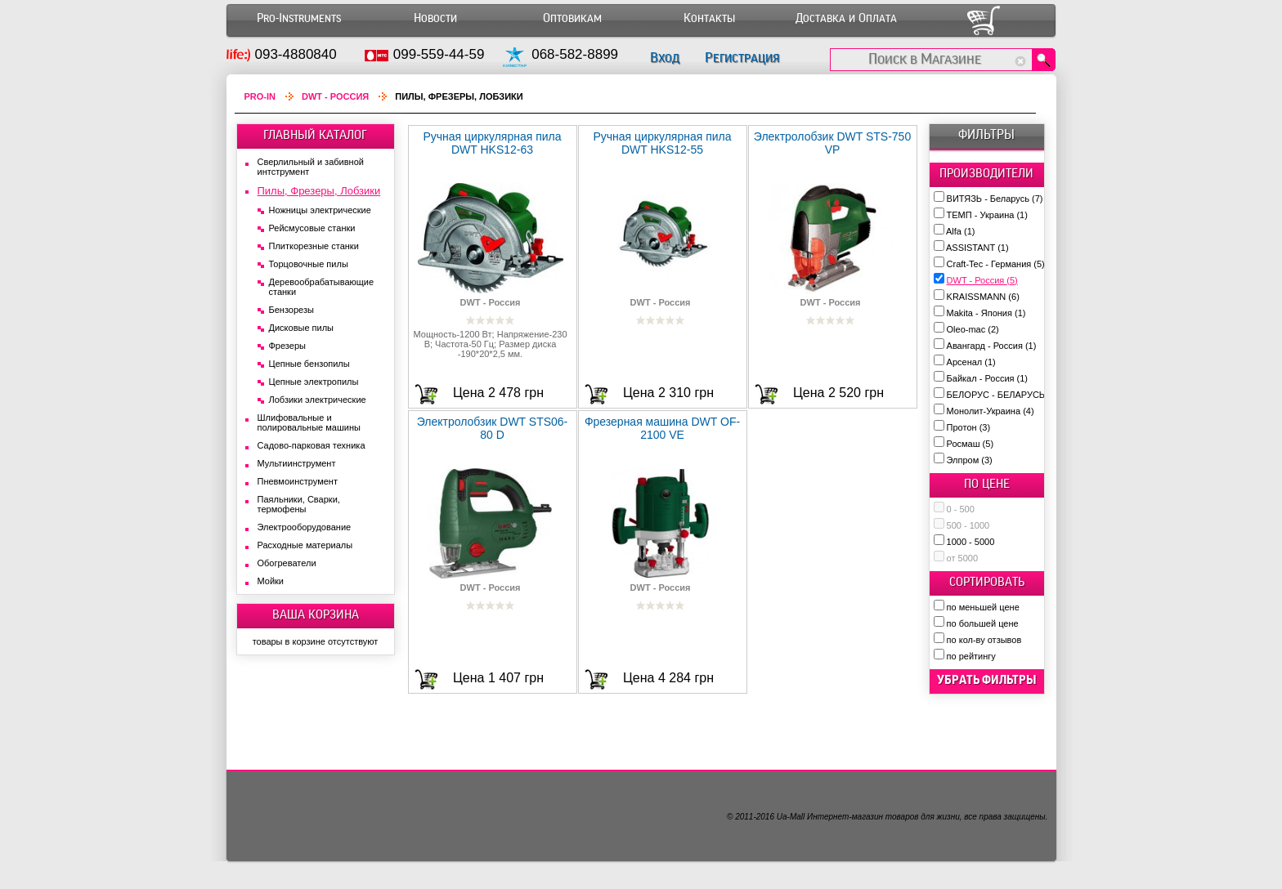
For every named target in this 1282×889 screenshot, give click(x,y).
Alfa (960, 231)
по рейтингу (971, 656)
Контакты (709, 18)
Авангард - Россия (992, 346)
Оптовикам (572, 18)
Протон (969, 427)
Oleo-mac (973, 329)
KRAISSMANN (983, 297)
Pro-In (260, 96)
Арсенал (971, 362)
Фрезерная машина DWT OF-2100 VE (662, 428)
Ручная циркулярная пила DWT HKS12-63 (492, 143)
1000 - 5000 (971, 542)
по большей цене (983, 623)
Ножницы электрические (320, 210)
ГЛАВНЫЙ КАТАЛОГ (315, 134)
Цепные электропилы (314, 381)
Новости (435, 18)
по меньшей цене (983, 607)
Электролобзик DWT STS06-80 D (492, 428)
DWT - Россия (982, 280)
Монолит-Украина (990, 411)
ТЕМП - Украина (987, 215)
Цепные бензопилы (309, 364)
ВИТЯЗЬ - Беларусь (995, 198)
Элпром (970, 460)
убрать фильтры (987, 679)
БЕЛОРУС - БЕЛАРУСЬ (1003, 395)
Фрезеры (287, 346)
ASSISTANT (977, 247)
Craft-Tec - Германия (996, 264)
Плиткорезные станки (314, 246)
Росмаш (970, 444)
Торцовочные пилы (308, 264)
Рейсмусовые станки (312, 228)
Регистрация (742, 58)
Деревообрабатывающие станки (321, 287)
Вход (664, 58)
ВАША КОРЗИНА (315, 614)
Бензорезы (291, 310)
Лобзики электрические (317, 399)
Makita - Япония (986, 313)
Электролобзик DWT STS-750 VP (832, 143)
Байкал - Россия (987, 378)
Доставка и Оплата (846, 18)
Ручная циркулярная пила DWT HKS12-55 (662, 143)
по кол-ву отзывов (984, 640)
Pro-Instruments (299, 18)
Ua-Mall (791, 816)
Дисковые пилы (301, 328)
